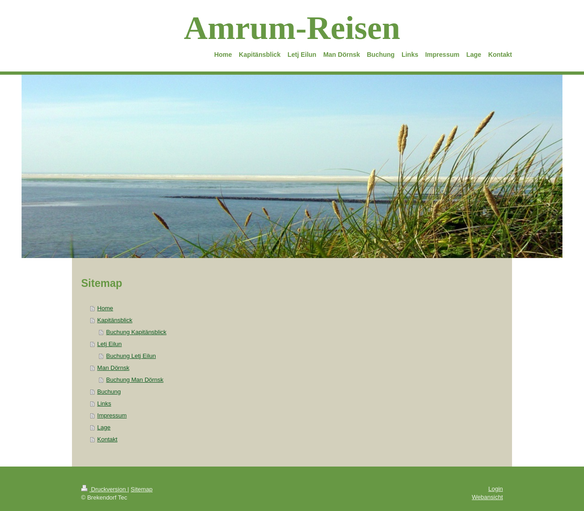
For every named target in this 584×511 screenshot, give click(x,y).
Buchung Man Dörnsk (135, 379)
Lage (103, 427)
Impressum (112, 415)
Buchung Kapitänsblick (136, 332)
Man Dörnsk (113, 367)
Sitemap (142, 489)
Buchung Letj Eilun (131, 355)
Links (104, 403)
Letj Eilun (109, 344)
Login (495, 488)
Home (105, 308)
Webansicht (487, 497)
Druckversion (104, 489)
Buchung (109, 391)
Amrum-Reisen (292, 28)
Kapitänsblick (114, 320)
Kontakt (107, 439)
